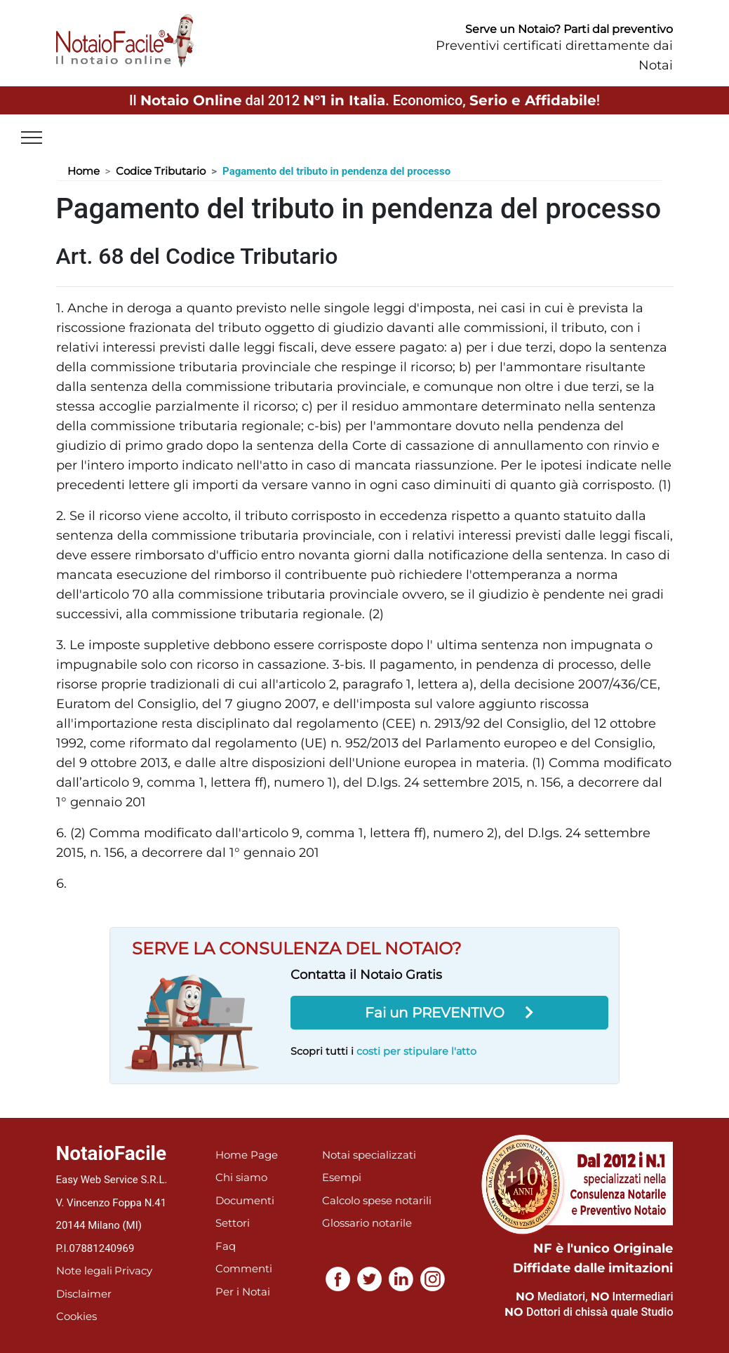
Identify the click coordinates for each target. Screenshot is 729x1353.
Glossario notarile (367, 1222)
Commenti (243, 1268)
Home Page (246, 1154)
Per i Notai (242, 1291)
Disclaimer (84, 1293)
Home (83, 171)
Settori (232, 1222)
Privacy (133, 1270)
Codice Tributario (161, 171)
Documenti (244, 1200)
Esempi (341, 1177)
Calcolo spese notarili (377, 1200)
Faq (225, 1246)
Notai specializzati (369, 1154)
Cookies (76, 1316)
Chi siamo (241, 1177)
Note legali (84, 1270)
